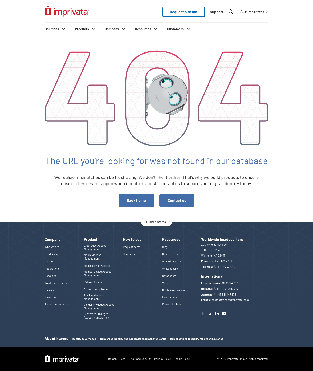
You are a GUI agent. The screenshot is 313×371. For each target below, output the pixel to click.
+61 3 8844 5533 (226, 294)
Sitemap (112, 358)
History (49, 261)
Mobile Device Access (97, 265)
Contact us (177, 200)
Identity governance (84, 338)
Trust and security (56, 283)
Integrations (52, 268)
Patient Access (93, 282)
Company (112, 29)
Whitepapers (170, 268)
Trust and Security (140, 358)
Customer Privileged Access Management (96, 315)
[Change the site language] (253, 12)
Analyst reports (171, 261)
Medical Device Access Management (97, 273)
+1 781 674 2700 (223, 261)
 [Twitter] (210, 313)
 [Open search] (231, 11)
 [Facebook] (203, 313)
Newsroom (51, 297)
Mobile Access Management (92, 256)
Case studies (170, 254)
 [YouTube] (224, 313)
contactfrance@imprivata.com (230, 299)
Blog (164, 247)
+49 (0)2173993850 (228, 289)
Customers (175, 29)
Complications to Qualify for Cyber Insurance (196, 338)
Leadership (51, 254)
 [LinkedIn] (217, 313)
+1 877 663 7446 (226, 266)
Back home (136, 200)
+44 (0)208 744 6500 (227, 283)
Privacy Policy (162, 358)
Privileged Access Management (94, 297)
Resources (143, 29)
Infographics (169, 297)
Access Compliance (96, 289)
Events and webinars (57, 304)
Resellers (50, 275)
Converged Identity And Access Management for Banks (133, 338)
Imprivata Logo (62, 359)
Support (216, 11)
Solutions (52, 29)
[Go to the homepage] (67, 12)
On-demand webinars (175, 290)
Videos (166, 283)
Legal (122, 358)
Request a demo (183, 11)
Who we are (52, 247)
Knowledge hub (171, 304)
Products (82, 29)
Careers (49, 290)
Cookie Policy (182, 358)
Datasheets (169, 275)
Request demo (131, 247)
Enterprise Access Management (95, 247)
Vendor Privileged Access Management (99, 306)
